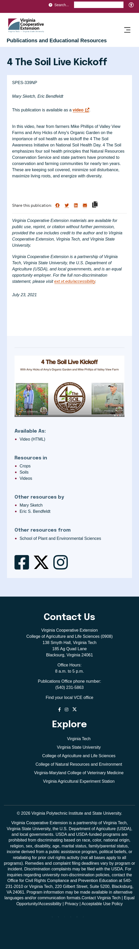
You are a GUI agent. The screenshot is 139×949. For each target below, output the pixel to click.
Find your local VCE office (69, 697)
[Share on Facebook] (57, 205)
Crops (25, 466)
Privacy (71, 904)
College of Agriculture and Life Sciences (78, 756)
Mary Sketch (31, 505)
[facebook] (60, 919)
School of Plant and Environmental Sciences (60, 538)
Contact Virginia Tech (101, 898)
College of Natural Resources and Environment (78, 764)
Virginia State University (79, 747)
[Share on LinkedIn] (76, 205)
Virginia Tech (79, 739)
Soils (24, 472)
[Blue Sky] (54, 919)
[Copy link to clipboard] (95, 204)
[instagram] (73, 919)
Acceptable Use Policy (102, 904)
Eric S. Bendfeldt (35, 511)
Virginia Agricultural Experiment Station (78, 781)
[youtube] (85, 919)
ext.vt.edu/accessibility (74, 281)
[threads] (66, 919)
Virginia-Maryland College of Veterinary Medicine (79, 773)
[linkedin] (79, 919)
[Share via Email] (85, 205)
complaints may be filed (73, 869)
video (78, 110)
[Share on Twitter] (67, 205)
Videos (26, 478)
